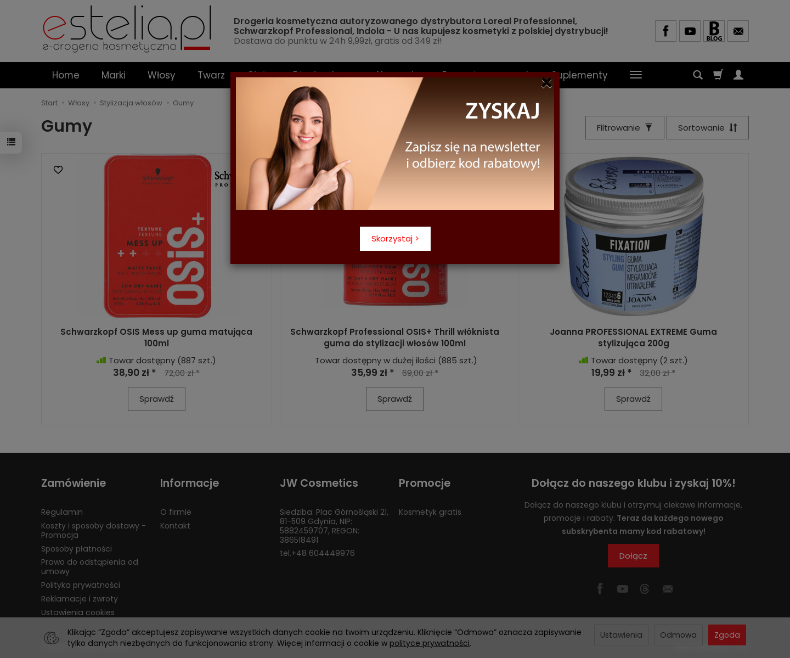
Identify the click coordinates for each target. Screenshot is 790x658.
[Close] (546, 83)
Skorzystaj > (395, 238)
